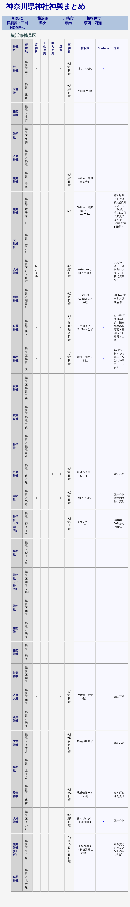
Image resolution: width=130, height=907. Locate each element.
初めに (17, 18)
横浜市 (42, 18)
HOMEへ (17, 28)
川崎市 (68, 18)
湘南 (68, 23)
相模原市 (94, 18)
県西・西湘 (93, 23)
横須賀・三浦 (17, 23)
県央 (42, 23)
